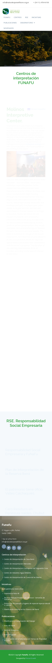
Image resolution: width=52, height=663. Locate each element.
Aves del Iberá (9, 625)
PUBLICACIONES (10, 23)
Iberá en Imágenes (11, 630)
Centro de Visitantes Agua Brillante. (17, 573)
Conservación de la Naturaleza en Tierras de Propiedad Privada (25, 639)
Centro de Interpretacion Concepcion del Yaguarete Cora (26, 568)
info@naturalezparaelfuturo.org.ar (16, 2)
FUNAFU (7, 17)
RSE (26, 17)
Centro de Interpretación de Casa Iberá (19, 559)
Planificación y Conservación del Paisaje (19, 621)
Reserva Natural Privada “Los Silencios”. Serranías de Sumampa (24, 598)
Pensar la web (31, 658)
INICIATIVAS (36, 17)
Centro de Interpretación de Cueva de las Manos (23, 577)
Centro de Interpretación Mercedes (17, 564)
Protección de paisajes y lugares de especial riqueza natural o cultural (27, 604)
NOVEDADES (9, 28)
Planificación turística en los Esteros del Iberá (21, 609)
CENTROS (18, 17)
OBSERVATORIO (26, 23)
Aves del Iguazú (10, 634)
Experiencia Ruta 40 (11, 593)
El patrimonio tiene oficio (13, 589)
